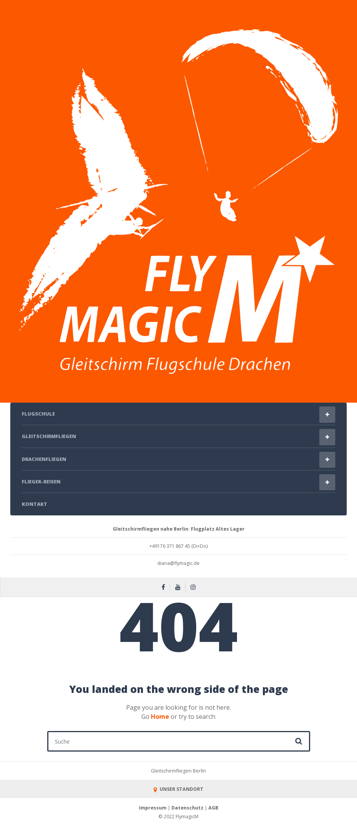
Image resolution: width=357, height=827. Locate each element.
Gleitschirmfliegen (49, 436)
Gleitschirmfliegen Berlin (178, 771)
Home (160, 716)
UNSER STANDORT (178, 789)
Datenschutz (187, 808)
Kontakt (34, 504)
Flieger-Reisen (41, 481)
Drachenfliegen (44, 459)
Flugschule (38, 413)
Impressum (152, 808)
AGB (213, 808)
